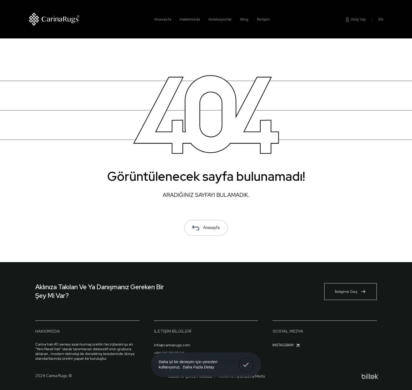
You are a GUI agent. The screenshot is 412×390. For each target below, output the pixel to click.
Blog (244, 19)
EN (380, 19)
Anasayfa (162, 19)
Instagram (286, 345)
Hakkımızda (190, 19)
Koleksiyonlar (220, 19)
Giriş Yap (355, 19)
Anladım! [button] (246, 361)
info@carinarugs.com (172, 345)
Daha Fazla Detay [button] (198, 367)
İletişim (263, 19)
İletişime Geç (350, 291)
